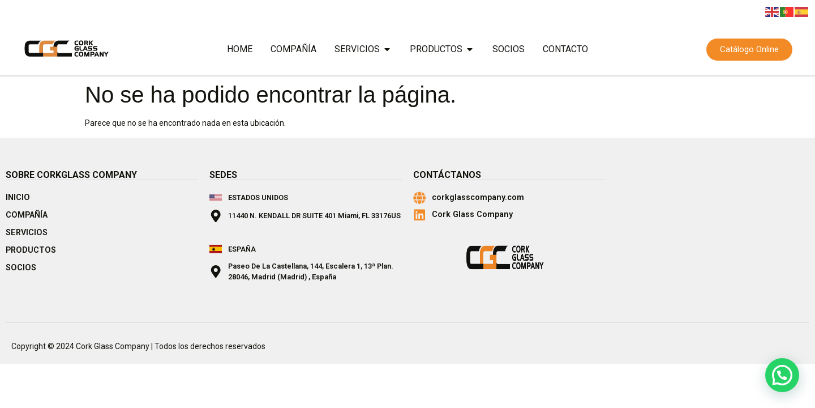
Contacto (565, 49)
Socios (508, 49)
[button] (782, 375)
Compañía (293, 49)
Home (239, 49)
